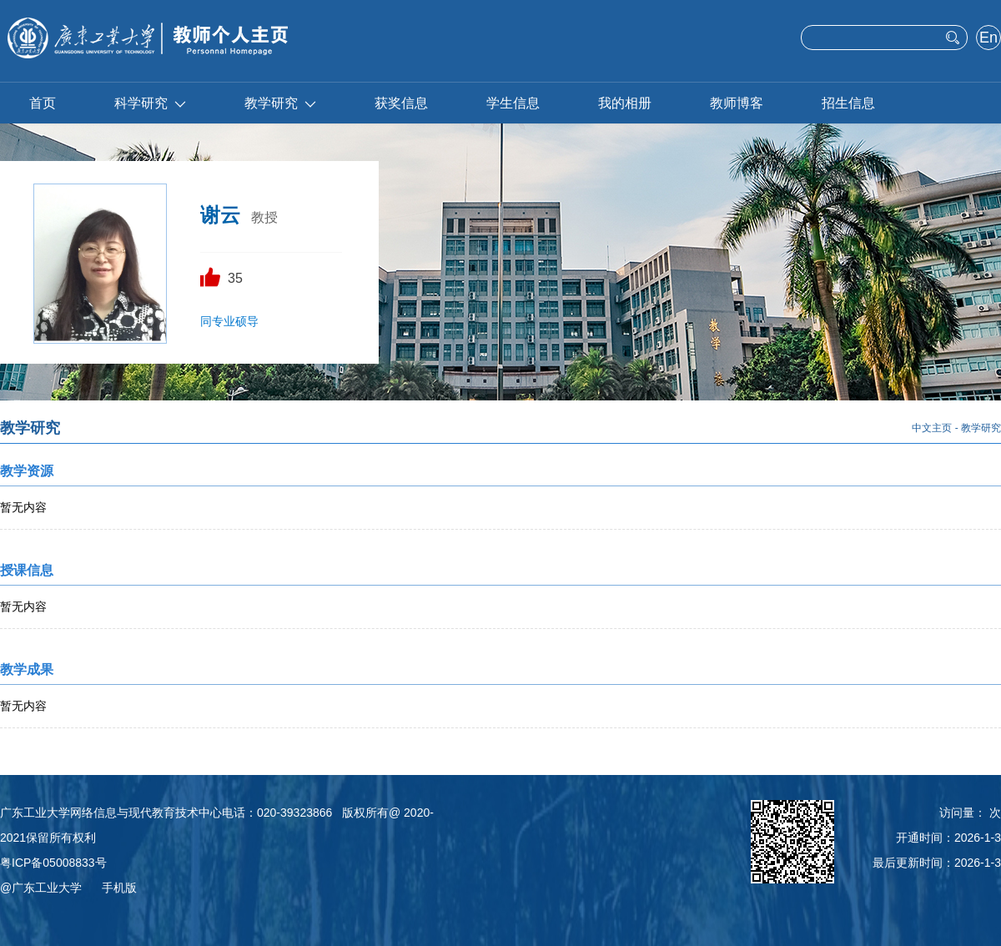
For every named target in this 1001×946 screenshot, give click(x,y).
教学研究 (280, 103)
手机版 (119, 887)
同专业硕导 (229, 321)
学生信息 (513, 103)
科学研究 (150, 103)
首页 (42, 103)
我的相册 (624, 103)
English (988, 39)
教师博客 (736, 103)
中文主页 (932, 428)
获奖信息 (401, 103)
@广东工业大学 (41, 887)
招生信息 (848, 103)
